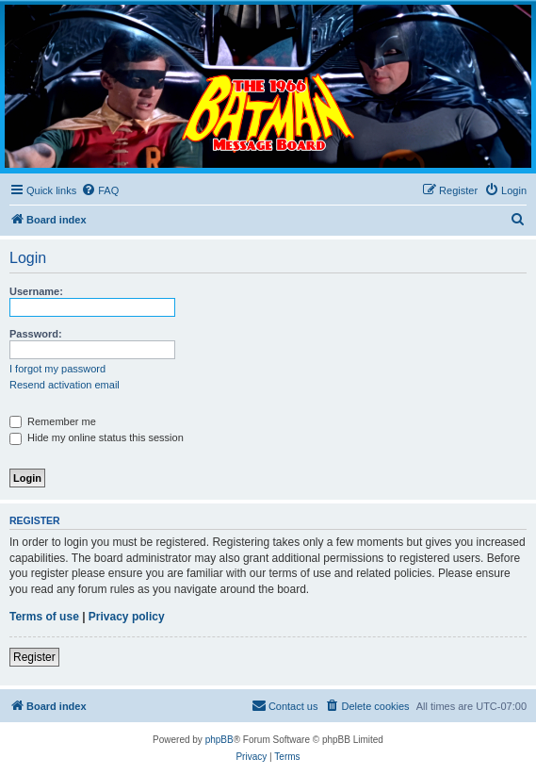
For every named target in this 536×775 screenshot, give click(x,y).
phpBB (219, 739)
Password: (35, 333)
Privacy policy (127, 616)
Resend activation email (64, 384)
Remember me (52, 421)
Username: (36, 291)
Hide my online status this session (96, 437)
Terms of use (44, 616)
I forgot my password (57, 368)
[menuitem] (100, 190)
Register (34, 657)
